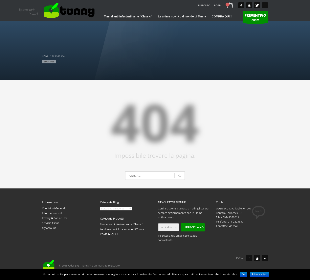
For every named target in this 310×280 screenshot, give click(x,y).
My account (49, 228)
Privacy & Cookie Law (54, 218)
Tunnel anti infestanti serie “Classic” (121, 224)
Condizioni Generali (53, 208)
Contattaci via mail (227, 226)
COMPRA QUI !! (109, 234)
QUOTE (255, 18)
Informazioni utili (52, 213)
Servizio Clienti (50, 223)
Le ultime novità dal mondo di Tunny (122, 229)
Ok (243, 274)
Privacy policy (259, 274)
